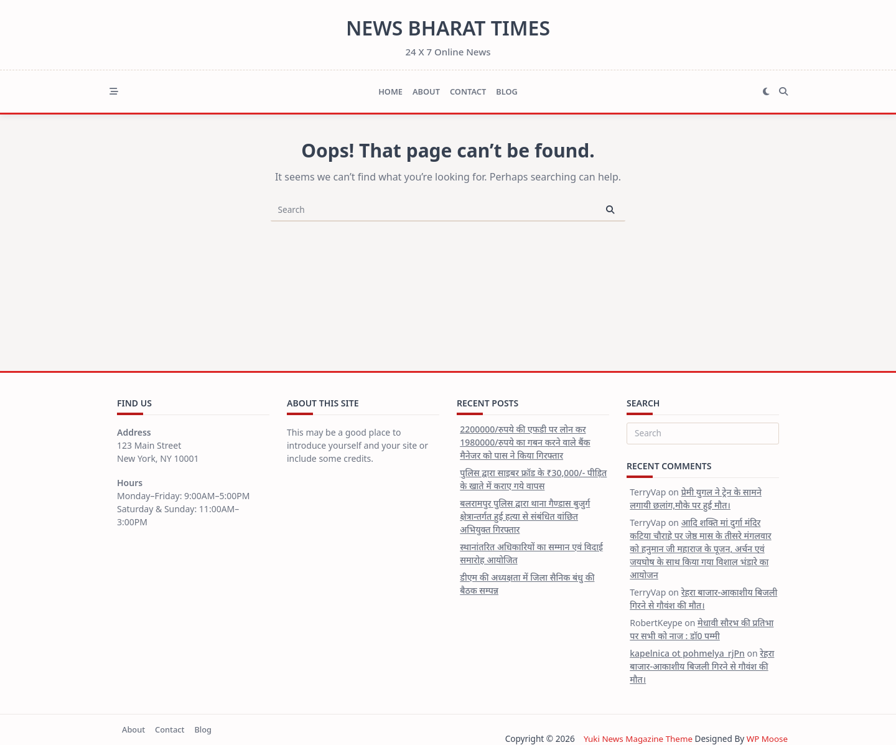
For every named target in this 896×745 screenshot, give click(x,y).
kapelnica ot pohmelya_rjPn (687, 653)
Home (390, 91)
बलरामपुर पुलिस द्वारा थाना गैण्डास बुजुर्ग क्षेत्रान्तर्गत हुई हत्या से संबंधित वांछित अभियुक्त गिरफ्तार (525, 516)
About (426, 91)
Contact (468, 91)
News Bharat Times (448, 27)
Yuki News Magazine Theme (636, 738)
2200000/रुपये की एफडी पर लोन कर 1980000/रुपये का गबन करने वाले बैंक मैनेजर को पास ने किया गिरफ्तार (525, 442)
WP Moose (767, 738)
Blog (507, 91)
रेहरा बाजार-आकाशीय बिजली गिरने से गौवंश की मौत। (702, 666)
